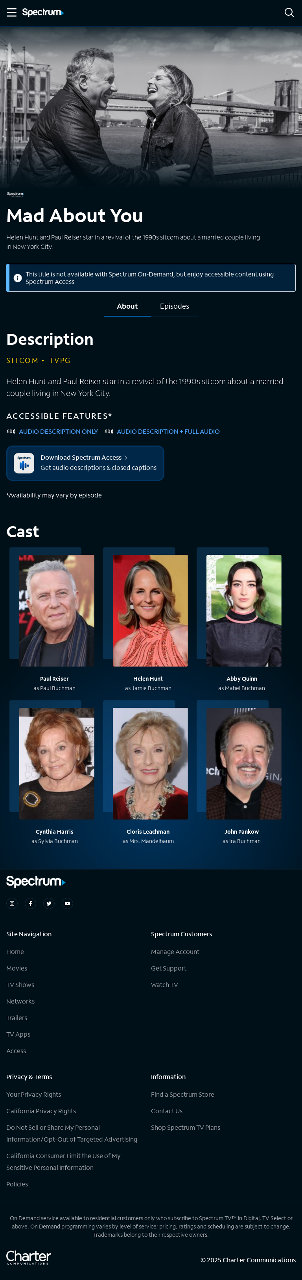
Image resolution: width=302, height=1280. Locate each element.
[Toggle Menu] (11, 12)
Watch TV (164, 984)
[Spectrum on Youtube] (67, 903)
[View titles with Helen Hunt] (150, 612)
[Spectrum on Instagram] (12, 903)
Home (15, 951)
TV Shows (20, 984)
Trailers (16, 1017)
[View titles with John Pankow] (244, 765)
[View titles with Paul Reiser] (56, 612)
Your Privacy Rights (33, 1094)
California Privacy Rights (41, 1111)
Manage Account (175, 951)
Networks (20, 1001)
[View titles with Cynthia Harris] (56, 765)
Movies (16, 968)
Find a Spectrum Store (182, 1094)
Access (16, 1050)
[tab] (127, 309)
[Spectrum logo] (43, 13)
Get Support (168, 968)
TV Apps (18, 1034)
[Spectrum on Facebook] (30, 903)
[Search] (289, 13)
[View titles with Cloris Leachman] (150, 765)
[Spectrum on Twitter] (49, 903)
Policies (17, 1184)
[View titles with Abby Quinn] (244, 612)
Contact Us (166, 1111)
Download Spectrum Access (85, 457)
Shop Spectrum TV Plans (185, 1127)
